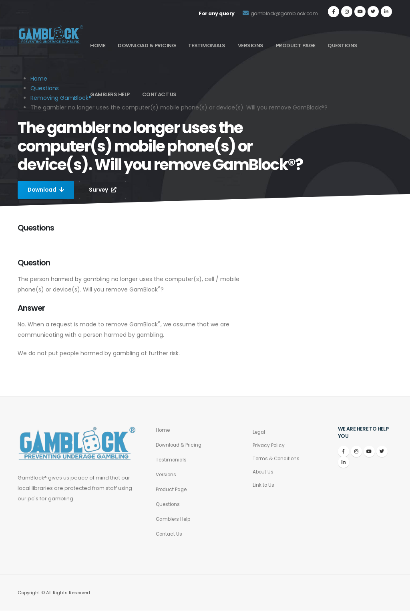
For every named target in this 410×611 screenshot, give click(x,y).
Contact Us (159, 94)
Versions (250, 45)
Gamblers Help (110, 94)
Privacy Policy (270, 445)
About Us (264, 472)
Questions (343, 45)
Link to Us (264, 485)
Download (47, 190)
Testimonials (206, 45)
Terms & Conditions (278, 458)
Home (97, 45)
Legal (260, 432)
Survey (104, 190)
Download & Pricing (147, 45)
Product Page (296, 45)
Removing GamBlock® (61, 98)
